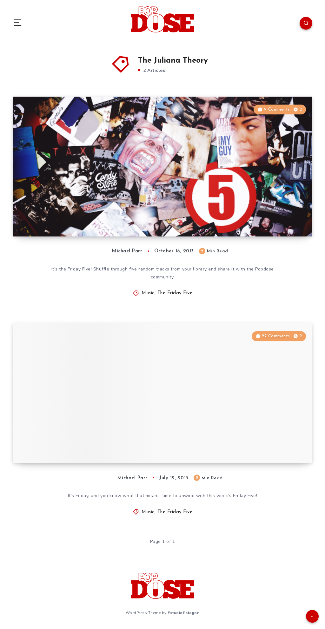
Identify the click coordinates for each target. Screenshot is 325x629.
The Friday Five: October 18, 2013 (80, 217)
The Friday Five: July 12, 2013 (73, 444)
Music (148, 293)
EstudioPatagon (183, 612)
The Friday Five (175, 293)
